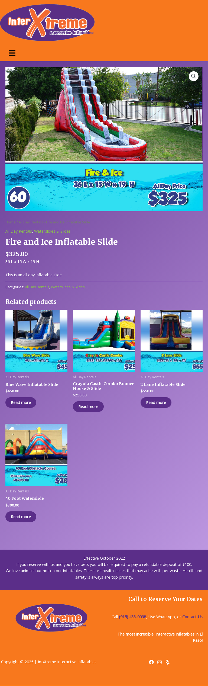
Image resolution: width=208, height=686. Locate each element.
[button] (194, 76)
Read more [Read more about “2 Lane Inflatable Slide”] (156, 402)
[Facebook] (151, 662)
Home (10, 222)
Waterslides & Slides (52, 231)
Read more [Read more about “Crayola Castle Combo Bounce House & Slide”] (88, 406)
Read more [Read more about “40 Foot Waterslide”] (21, 516)
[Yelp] (167, 662)
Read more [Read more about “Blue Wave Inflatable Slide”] (21, 402)
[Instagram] (159, 662)
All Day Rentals (31, 222)
